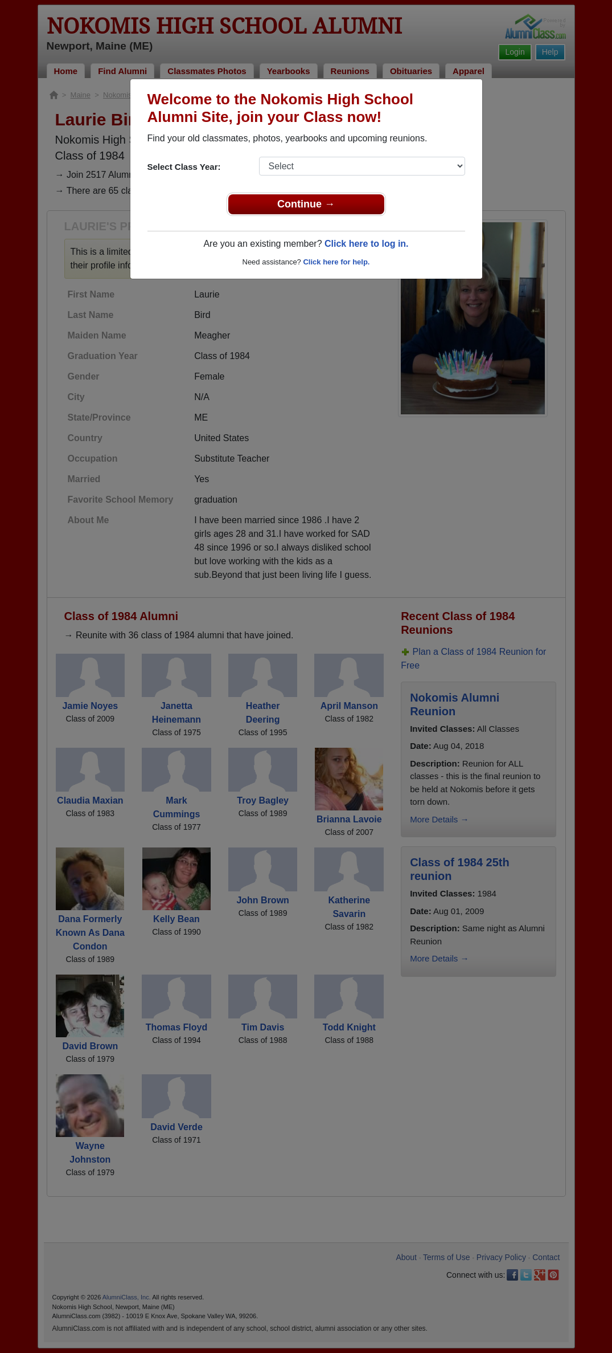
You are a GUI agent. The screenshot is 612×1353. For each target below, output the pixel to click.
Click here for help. (336, 262)
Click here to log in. (367, 243)
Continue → (306, 204)
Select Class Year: (184, 167)
